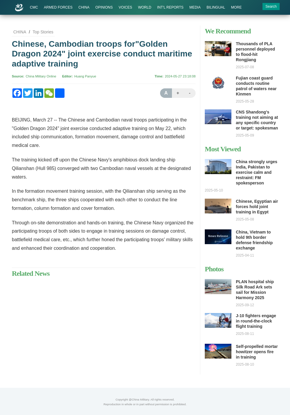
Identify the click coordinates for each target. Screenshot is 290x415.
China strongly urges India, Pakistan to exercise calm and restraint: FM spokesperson (256, 172)
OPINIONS (104, 7)
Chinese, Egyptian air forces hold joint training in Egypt (257, 206)
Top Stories (43, 32)
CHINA (83, 7)
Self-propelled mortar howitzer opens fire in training (257, 351)
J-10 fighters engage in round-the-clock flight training (256, 321)
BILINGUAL (216, 7)
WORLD (144, 7)
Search (271, 6)
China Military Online (41, 76)
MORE (236, 7)
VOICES (125, 7)
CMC (34, 7)
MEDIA (195, 7)
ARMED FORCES (58, 7)
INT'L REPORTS (170, 7)
